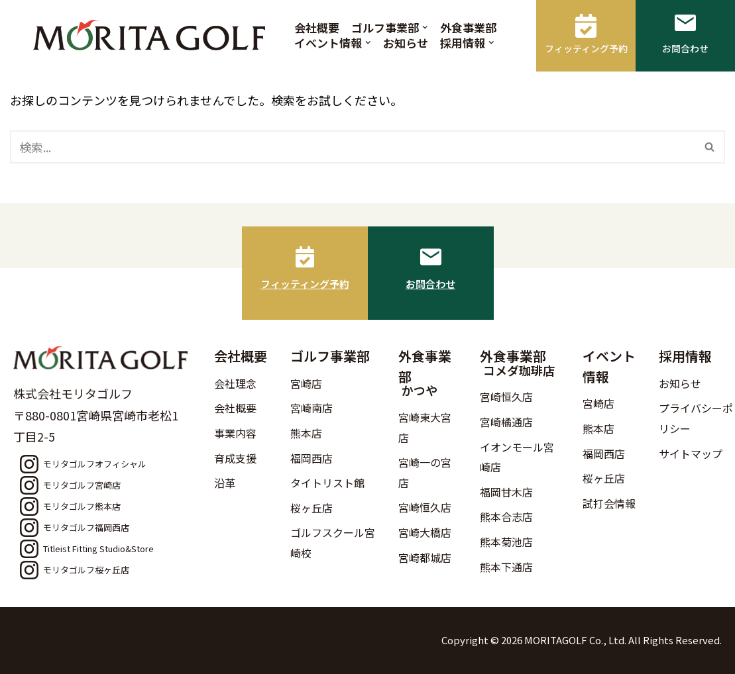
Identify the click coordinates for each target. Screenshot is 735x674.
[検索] (352, 147)
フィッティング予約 (304, 284)
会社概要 (316, 27)
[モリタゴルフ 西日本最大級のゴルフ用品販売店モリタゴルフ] (152, 35)
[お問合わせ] (430, 256)
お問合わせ (430, 284)
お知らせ (405, 42)
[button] (425, 27)
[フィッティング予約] (304, 256)
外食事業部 (468, 27)
